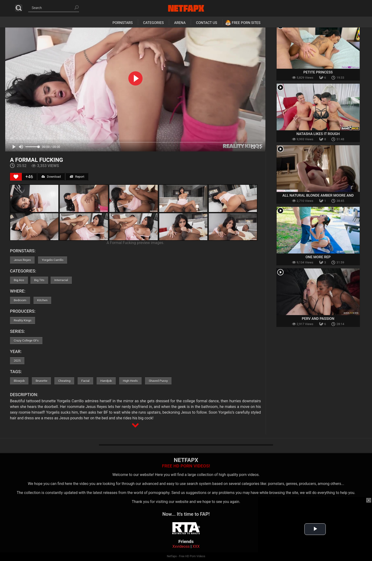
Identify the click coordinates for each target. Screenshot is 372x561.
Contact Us (206, 23)
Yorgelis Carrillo (52, 260)
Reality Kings (22, 320)
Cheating (64, 381)
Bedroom (20, 300)
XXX (196, 546)
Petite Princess (318, 72)
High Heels (130, 381)
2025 (17, 360)
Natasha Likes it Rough (318, 134)
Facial (85, 381)
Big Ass (19, 280)
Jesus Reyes (22, 260)
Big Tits (39, 280)
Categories (153, 23)
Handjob (106, 381)
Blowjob (19, 381)
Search (18, 8)
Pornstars (122, 23)
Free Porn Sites (246, 23)
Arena (180, 23)
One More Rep (318, 257)
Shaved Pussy (158, 381)
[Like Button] (16, 177)
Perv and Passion (318, 319)
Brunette (41, 381)
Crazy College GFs (26, 340)
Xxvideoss (181, 546)
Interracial (61, 280)
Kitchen (42, 300)
